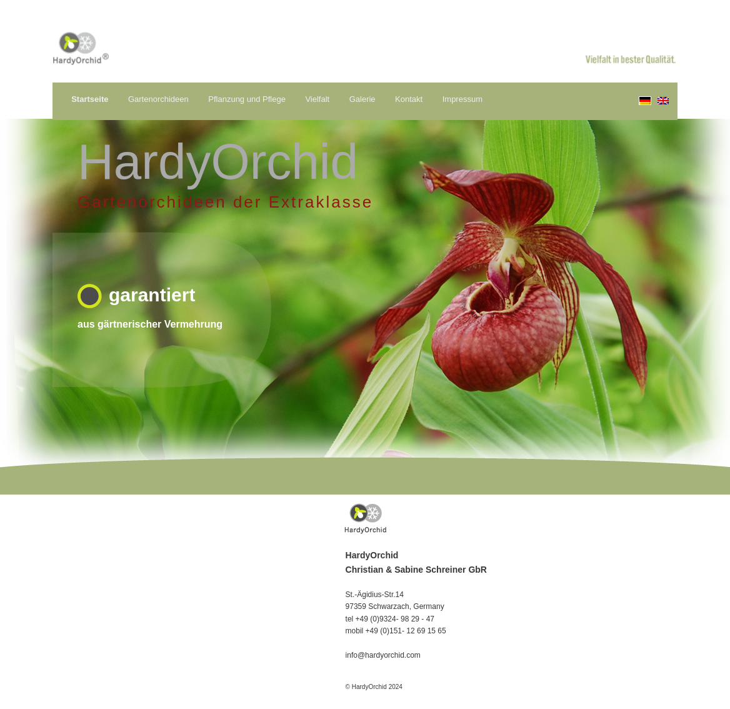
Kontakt (408, 99)
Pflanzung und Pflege (247, 99)
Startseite (89, 99)
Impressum (462, 99)
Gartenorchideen (158, 99)
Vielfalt (317, 99)
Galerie (362, 99)
